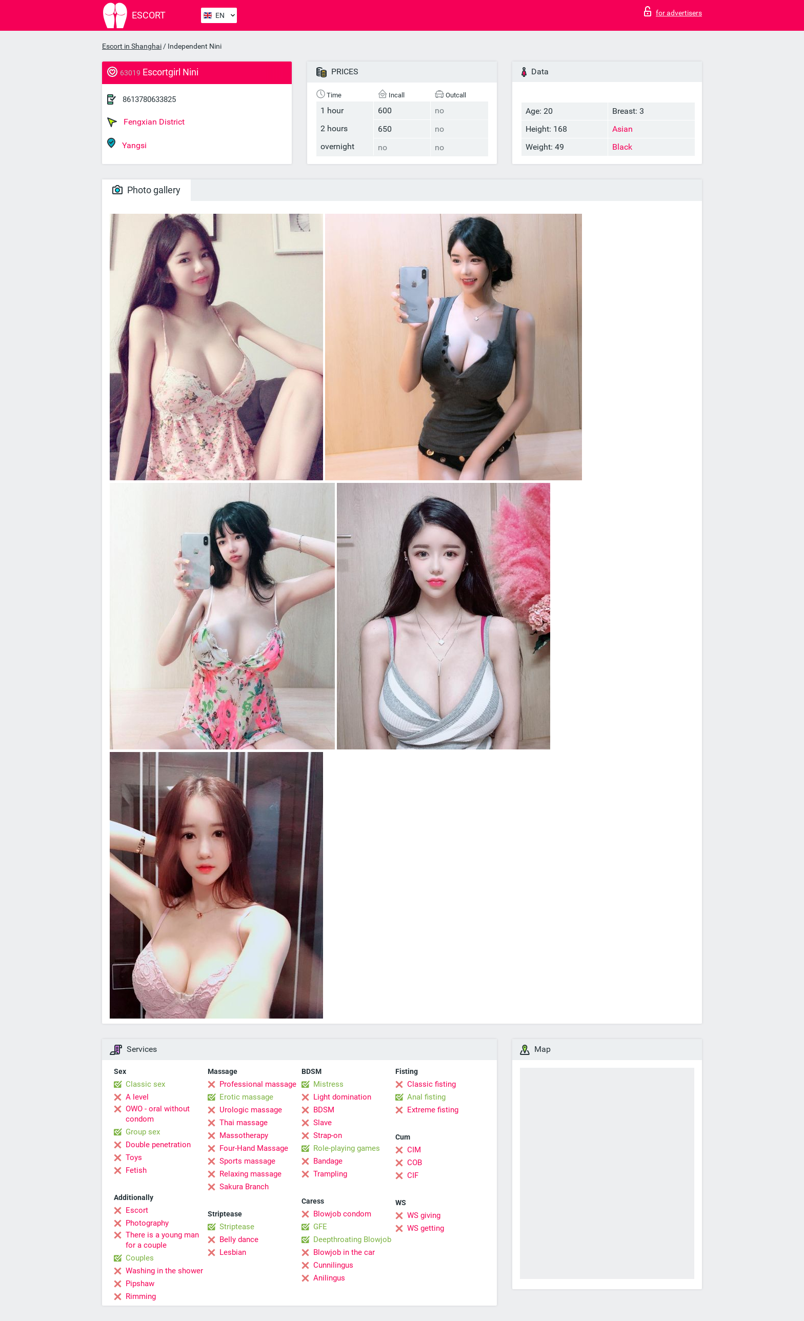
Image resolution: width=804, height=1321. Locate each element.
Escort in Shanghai (132, 46)
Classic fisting (431, 1084)
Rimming (141, 1296)
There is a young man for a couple (162, 1240)
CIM (414, 1149)
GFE (320, 1226)
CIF (412, 1175)
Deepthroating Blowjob (352, 1239)
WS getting (425, 1228)
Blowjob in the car (344, 1252)
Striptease (236, 1226)
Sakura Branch (244, 1186)
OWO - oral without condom (158, 1114)
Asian (622, 129)
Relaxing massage (250, 1173)
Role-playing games (346, 1148)
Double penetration (158, 1144)
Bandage (328, 1161)
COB (414, 1162)
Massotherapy (243, 1135)
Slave (322, 1122)
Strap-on (327, 1135)
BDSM (323, 1109)
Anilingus (329, 1278)
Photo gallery (146, 190)
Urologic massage (250, 1109)
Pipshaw (140, 1283)
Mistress (328, 1084)
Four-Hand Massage (253, 1148)
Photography (147, 1223)
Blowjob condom (342, 1213)
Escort (137, 1210)
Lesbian (232, 1252)
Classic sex (145, 1084)
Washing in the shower (164, 1270)
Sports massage (247, 1161)
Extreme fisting (432, 1109)
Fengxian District (146, 122)
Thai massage (243, 1122)
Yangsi (127, 143)
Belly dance (238, 1239)
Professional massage (257, 1084)
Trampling (330, 1173)
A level (137, 1097)
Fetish (136, 1170)
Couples (140, 1258)
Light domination (342, 1097)
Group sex (143, 1131)
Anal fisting (426, 1097)
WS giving (423, 1215)
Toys (134, 1157)
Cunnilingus (333, 1265)
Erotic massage (246, 1097)
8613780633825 (149, 99)
